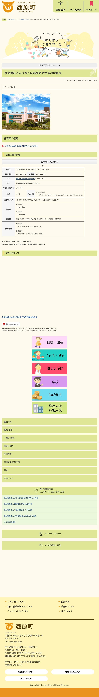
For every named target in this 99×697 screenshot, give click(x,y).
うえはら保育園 (9, 522)
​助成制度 (7, 454)
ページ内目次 (10, 87)
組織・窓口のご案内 (73, 672)
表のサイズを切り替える (49, 162)
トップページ (11, 19)
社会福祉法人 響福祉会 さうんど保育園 (18, 504)
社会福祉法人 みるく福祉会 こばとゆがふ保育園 (21, 498)
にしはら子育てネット (23, 19)
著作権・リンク (67, 606)
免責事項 (65, 602)
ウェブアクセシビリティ (18, 611)
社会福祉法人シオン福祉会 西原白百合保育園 (20, 516)
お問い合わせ (26, 679)
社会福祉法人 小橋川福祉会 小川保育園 (18, 510)
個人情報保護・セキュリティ (20, 606)
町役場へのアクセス (26, 672)
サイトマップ (66, 611)
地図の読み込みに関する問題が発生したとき (19, 317)
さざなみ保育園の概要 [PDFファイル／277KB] (21, 146)
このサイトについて (16, 602)
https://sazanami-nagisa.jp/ (25, 179)
